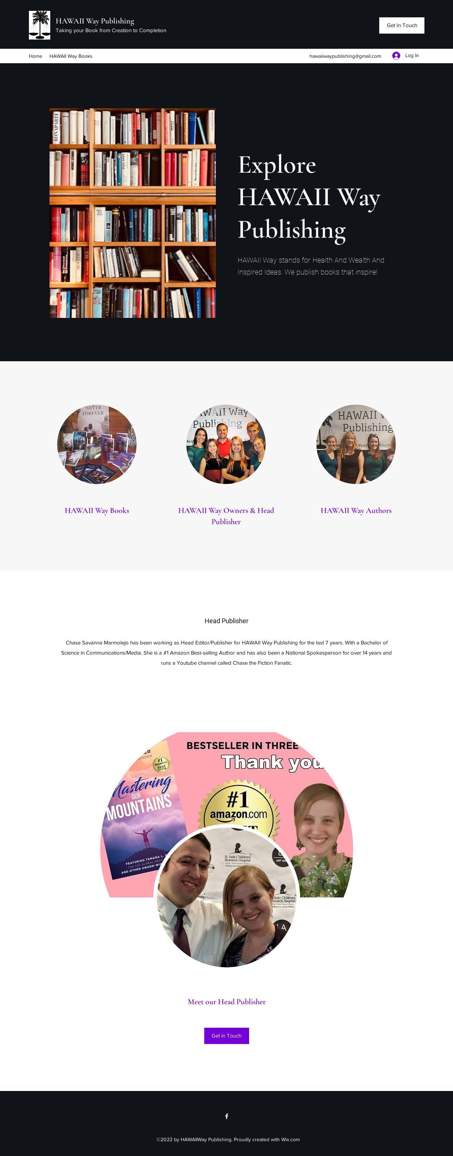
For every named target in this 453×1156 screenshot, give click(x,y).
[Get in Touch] (226, 1036)
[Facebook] (226, 1116)
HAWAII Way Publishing (95, 21)
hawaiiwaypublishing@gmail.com (345, 56)
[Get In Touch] (401, 25)
